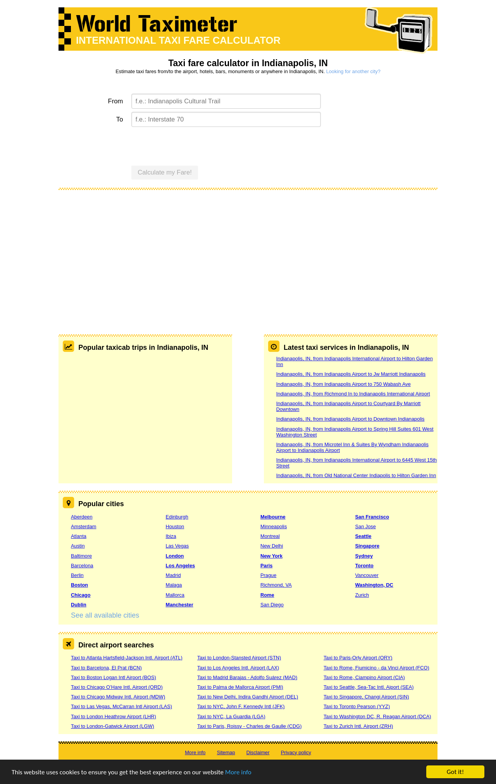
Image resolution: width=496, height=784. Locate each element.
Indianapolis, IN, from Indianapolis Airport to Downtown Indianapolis (350, 419)
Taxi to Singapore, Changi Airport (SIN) (366, 697)
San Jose (365, 526)
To (119, 119)
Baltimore (81, 556)
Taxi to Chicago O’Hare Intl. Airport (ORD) (117, 687)
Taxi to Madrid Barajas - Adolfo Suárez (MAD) (247, 677)
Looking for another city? (353, 71)
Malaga (174, 585)
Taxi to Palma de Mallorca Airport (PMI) (240, 687)
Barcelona (82, 565)
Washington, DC (374, 585)
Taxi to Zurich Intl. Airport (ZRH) (358, 726)
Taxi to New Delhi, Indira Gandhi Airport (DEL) (247, 697)
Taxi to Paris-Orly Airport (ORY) (358, 658)
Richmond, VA (276, 585)
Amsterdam (83, 526)
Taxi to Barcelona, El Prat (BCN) (106, 668)
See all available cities (105, 615)
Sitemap (226, 752)
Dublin (78, 605)
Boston (79, 585)
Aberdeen (82, 517)
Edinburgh (177, 517)
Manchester (179, 605)
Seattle (363, 536)
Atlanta (78, 536)
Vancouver (367, 575)
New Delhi (271, 546)
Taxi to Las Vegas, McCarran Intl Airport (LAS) (121, 706)
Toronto (364, 565)
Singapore (367, 546)
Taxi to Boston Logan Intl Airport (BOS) (113, 677)
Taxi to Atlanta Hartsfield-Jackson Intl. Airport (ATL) (127, 658)
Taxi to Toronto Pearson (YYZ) (357, 706)
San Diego (272, 605)
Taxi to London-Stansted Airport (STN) (239, 658)
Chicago (80, 595)
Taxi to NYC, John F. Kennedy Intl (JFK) (240, 706)
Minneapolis (273, 526)
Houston (175, 526)
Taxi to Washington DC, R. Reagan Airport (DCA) (377, 716)
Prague (268, 575)
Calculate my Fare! (165, 172)
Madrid (173, 575)
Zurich (362, 595)
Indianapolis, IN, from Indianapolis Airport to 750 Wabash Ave (343, 384)
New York (271, 556)
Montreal (270, 536)
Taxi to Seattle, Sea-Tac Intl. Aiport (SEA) (369, 687)
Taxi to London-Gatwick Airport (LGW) (112, 726)
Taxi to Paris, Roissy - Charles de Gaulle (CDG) (249, 726)
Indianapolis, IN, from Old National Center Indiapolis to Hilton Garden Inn (356, 475)
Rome (267, 595)
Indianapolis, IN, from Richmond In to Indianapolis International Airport (353, 394)
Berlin (77, 575)
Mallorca (175, 595)
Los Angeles (180, 565)
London (175, 556)
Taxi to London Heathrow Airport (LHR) (113, 716)
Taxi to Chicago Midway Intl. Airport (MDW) (118, 697)
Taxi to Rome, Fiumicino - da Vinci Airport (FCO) (376, 668)
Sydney (364, 556)
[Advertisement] (248, 253)
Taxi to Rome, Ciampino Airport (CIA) (364, 677)
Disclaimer (258, 752)
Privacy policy (296, 752)
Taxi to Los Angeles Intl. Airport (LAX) (238, 668)
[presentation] (190, 145)
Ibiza (171, 536)
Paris (266, 565)
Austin (78, 546)
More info (238, 773)
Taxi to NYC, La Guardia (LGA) (231, 716)
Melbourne (273, 517)
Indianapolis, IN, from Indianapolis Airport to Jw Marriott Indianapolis (351, 374)
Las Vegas (177, 546)
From (115, 101)
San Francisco (372, 517)
